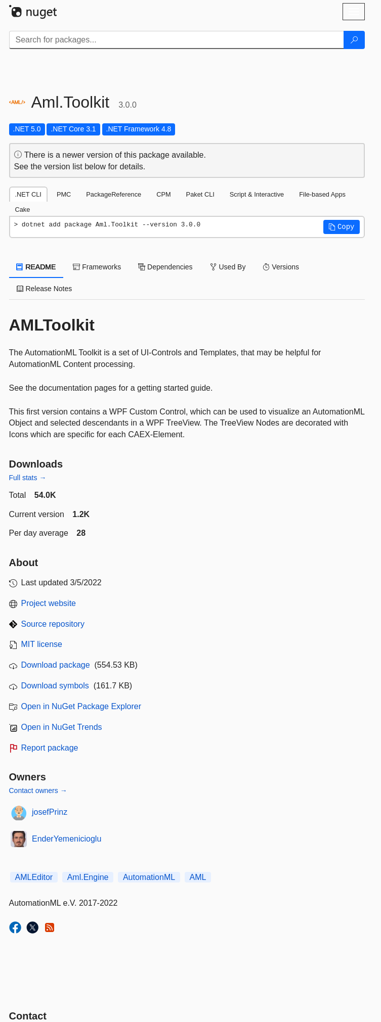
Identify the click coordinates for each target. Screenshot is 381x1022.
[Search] (354, 40)
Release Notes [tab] (44, 289)
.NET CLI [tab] (28, 194)
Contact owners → (38, 790)
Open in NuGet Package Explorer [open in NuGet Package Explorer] (81, 706)
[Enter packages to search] (176, 40)
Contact (28, 1015)
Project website (48, 603)
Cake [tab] (22, 209)
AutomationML (149, 877)
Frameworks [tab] (97, 267)
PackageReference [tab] (113, 194)
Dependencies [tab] (165, 267)
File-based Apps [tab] (322, 194)
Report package (49, 748)
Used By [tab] (228, 267)
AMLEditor (34, 877)
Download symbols (55, 685)
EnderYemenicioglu (66, 838)
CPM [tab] (163, 194)
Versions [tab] (281, 267)
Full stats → (28, 478)
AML (198, 877)
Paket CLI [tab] (200, 194)
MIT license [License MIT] (42, 644)
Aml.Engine (88, 877)
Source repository (52, 624)
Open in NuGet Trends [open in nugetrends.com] (61, 727)
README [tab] (36, 267)
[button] (341, 227)
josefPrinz (49, 812)
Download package (55, 665)
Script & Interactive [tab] (257, 194)
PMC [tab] (64, 194)
